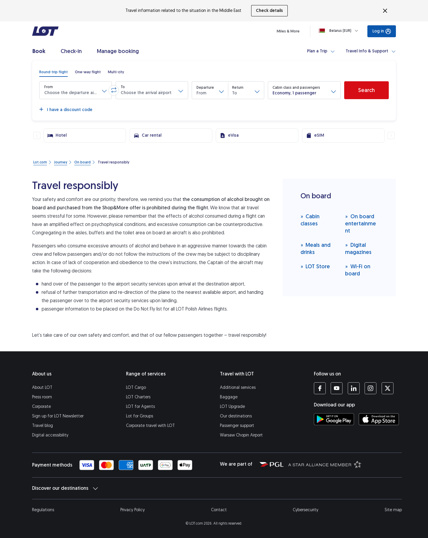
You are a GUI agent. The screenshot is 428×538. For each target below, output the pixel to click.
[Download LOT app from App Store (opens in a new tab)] (379, 419)
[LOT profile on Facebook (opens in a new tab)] (320, 388)
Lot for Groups (139, 416)
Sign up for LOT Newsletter (58, 416)
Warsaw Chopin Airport (241, 435)
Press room (42, 397)
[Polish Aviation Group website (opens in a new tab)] (271, 464)
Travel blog (42, 425)
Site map (393, 509)
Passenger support (237, 425)
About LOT (42, 387)
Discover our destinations (65, 488)
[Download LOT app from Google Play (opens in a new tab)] (334, 419)
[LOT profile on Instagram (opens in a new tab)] (370, 388)
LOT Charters (138, 397)
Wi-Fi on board (357, 270)
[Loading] (339, 30)
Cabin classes (310, 220)
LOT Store (315, 266)
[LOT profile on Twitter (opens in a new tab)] (387, 388)
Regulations (43, 509)
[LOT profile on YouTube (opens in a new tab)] (337, 388)
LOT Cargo (136, 387)
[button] (75, 90)
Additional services (238, 387)
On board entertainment (360, 223)
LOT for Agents (140, 406)
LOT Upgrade (232, 406)
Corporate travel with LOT (150, 425)
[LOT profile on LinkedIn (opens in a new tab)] (353, 388)
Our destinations (236, 416)
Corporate (41, 406)
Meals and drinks (315, 248)
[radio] (53, 72)
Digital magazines (358, 248)
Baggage (228, 397)
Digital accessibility (50, 435)
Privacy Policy (132, 509)
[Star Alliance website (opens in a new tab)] (324, 464)
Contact (219, 509)
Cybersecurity (305, 509)
